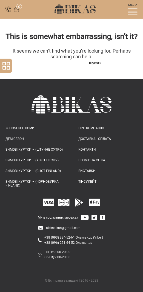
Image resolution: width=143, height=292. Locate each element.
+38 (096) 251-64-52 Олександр (68, 243)
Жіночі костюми (20, 128)
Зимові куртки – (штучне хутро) (34, 149)
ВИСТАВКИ (87, 171)
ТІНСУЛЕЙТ (87, 182)
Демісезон (14, 139)
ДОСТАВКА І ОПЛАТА (94, 139)
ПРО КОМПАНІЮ (91, 128)
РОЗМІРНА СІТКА (91, 160)
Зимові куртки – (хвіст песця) (32, 160)
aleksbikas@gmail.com (63, 228)
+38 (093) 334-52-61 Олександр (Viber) (73, 237)
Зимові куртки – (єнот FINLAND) (33, 171)
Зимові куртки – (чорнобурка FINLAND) (32, 183)
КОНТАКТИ (87, 149)
